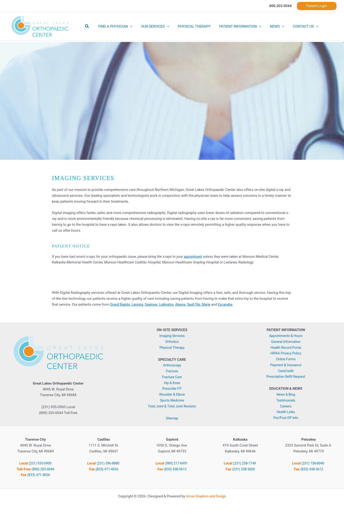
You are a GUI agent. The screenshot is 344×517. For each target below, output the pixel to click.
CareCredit (286, 371)
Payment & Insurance (285, 365)
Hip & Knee (172, 383)
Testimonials (286, 400)
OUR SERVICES (153, 26)
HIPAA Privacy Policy (285, 353)
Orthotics (172, 342)
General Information (286, 342)
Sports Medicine (172, 400)
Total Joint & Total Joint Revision (172, 406)
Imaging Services (171, 336)
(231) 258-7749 (244, 463)
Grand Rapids (120, 304)
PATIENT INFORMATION (235, 26)
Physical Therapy (172, 347)
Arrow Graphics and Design (206, 496)
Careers (286, 406)
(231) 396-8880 (108, 463)
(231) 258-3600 (243, 469)
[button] (316, 6)
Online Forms (285, 359)
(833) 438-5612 (175, 469)
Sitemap (172, 418)
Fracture (172, 371)
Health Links (285, 412)
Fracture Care (172, 377)
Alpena (184, 304)
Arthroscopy (172, 365)
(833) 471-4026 (39, 475)
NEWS (270, 26)
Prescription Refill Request (285, 376)
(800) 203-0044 (43, 469)
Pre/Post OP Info (286, 418)
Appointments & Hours (286, 336)
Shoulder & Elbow (172, 394)
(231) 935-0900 (40, 463)
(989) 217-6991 (176, 463)
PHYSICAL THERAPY (190, 26)
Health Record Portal (286, 347)
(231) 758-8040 (313, 463)
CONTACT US (297, 26)
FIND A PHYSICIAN (114, 26)
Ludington (169, 304)
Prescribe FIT (172, 388)
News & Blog (286, 394)
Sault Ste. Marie (203, 304)
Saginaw (153, 304)
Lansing (139, 304)
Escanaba (231, 304)
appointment (193, 256)
